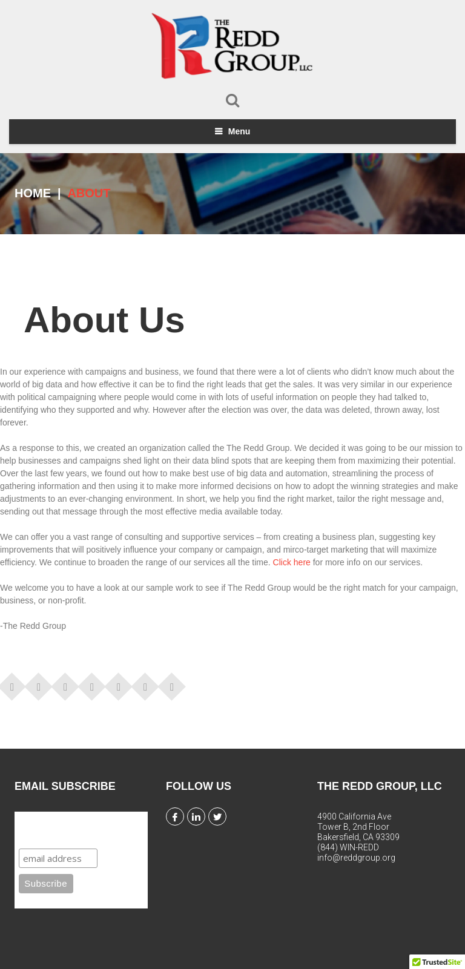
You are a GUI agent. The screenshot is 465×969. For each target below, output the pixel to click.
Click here (292, 562)
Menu (239, 131)
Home (33, 193)
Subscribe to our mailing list (76, 828)
